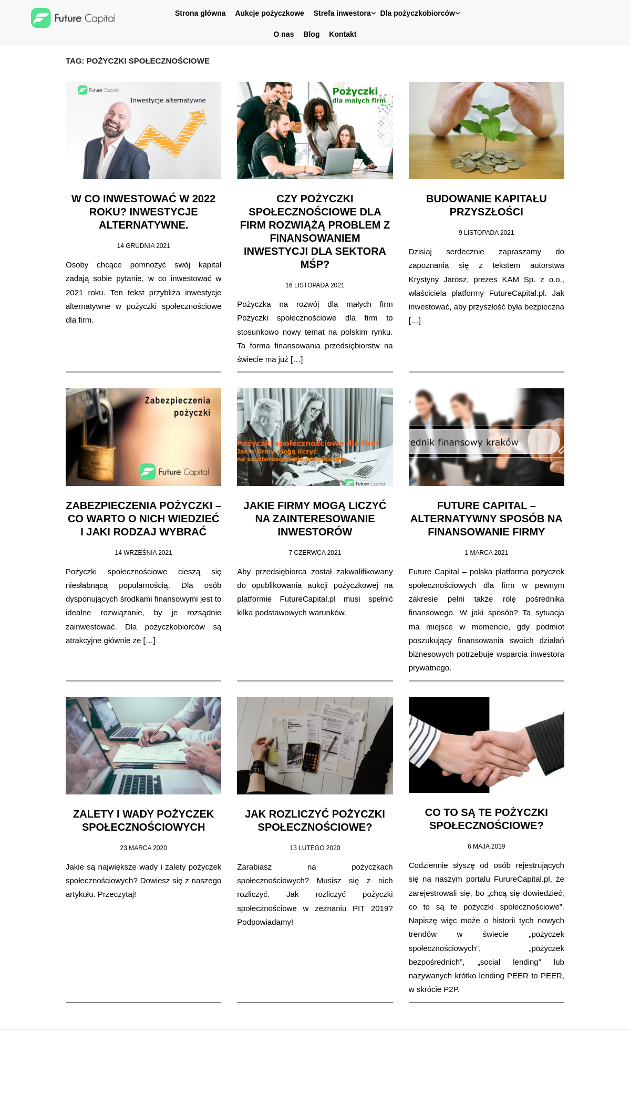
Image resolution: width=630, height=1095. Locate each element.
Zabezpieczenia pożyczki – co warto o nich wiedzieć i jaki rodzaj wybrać (138, 516)
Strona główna (200, 13)
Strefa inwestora (342, 13)
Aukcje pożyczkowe (269, 13)
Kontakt (342, 34)
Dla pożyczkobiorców (417, 13)
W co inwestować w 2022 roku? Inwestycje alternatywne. (138, 217)
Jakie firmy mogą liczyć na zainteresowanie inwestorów (314, 516)
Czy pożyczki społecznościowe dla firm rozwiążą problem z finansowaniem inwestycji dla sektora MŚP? (315, 231)
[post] (138, 291)
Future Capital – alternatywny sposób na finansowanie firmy (492, 516)
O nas (284, 34)
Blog (311, 34)
